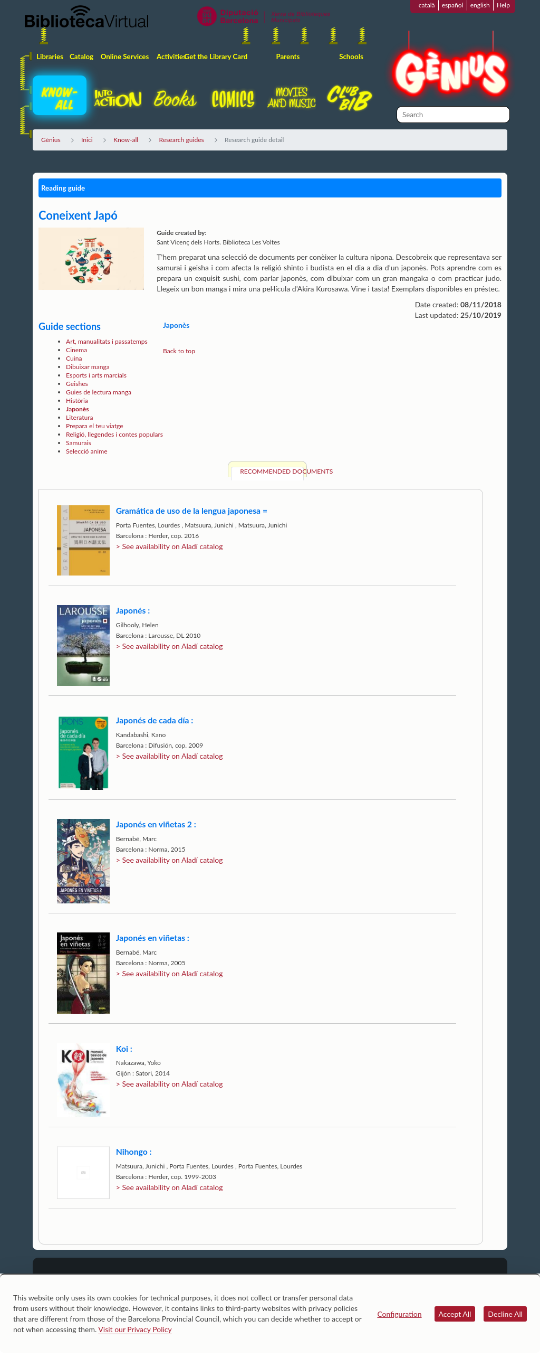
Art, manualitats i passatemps (107, 341)
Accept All (455, 1313)
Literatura (79, 417)
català (427, 5)
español (453, 5)
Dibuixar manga (88, 367)
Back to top (179, 351)
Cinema (76, 350)
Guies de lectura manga (98, 392)
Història (77, 400)
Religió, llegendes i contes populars (114, 434)
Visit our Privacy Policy (134, 1329)
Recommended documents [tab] (272, 471)
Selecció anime (86, 451)
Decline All (505, 1313)
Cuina (74, 358)
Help (503, 5)
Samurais (78, 443)
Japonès (77, 409)
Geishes (77, 384)
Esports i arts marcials (96, 375)
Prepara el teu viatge (94, 426)
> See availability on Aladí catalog (169, 546)
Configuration (399, 1313)
